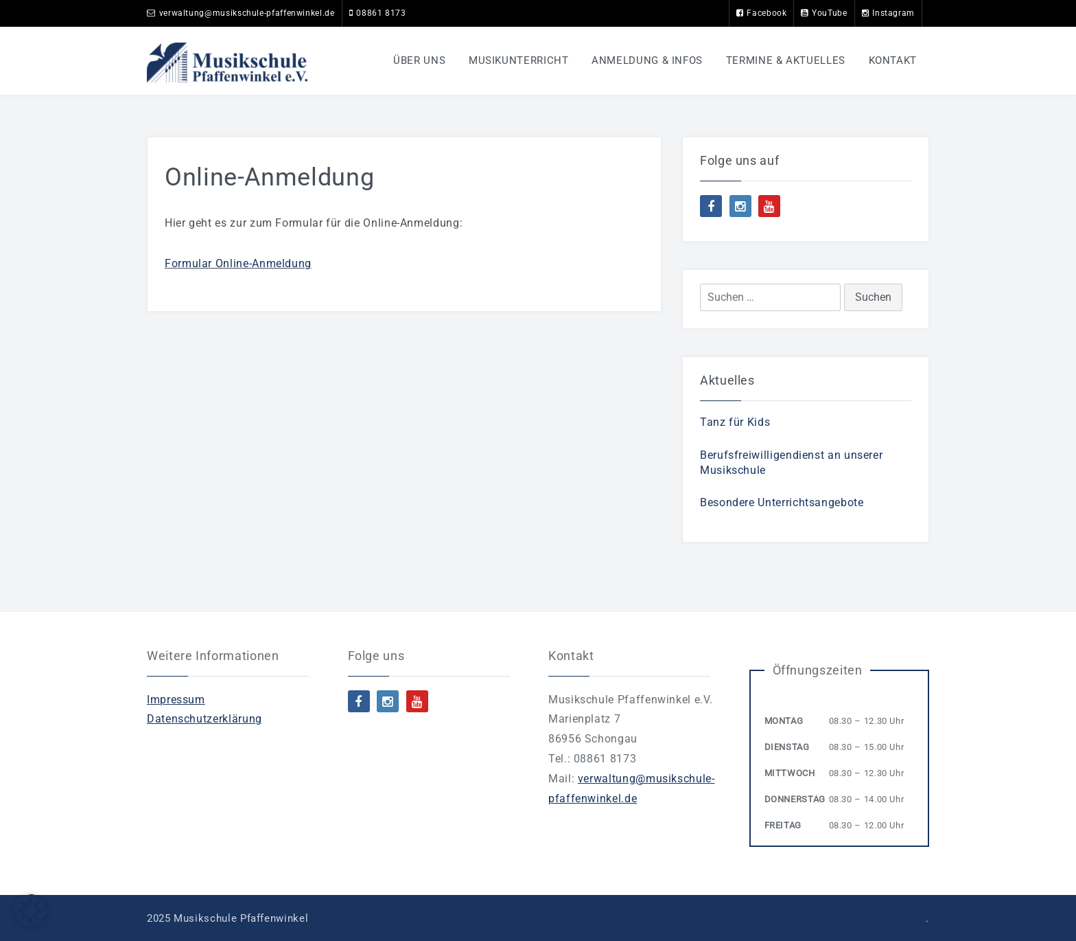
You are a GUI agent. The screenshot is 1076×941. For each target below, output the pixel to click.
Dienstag (787, 747)
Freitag (783, 825)
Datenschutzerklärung (204, 718)
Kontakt (893, 60)
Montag (784, 721)
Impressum (176, 699)
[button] (30, 911)
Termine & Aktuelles (785, 60)
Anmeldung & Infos (647, 60)
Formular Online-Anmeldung (238, 263)
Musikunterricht (519, 60)
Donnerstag (795, 799)
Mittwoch (789, 773)
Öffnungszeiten (818, 670)
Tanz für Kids (735, 422)
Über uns (419, 60)
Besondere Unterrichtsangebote (782, 502)
